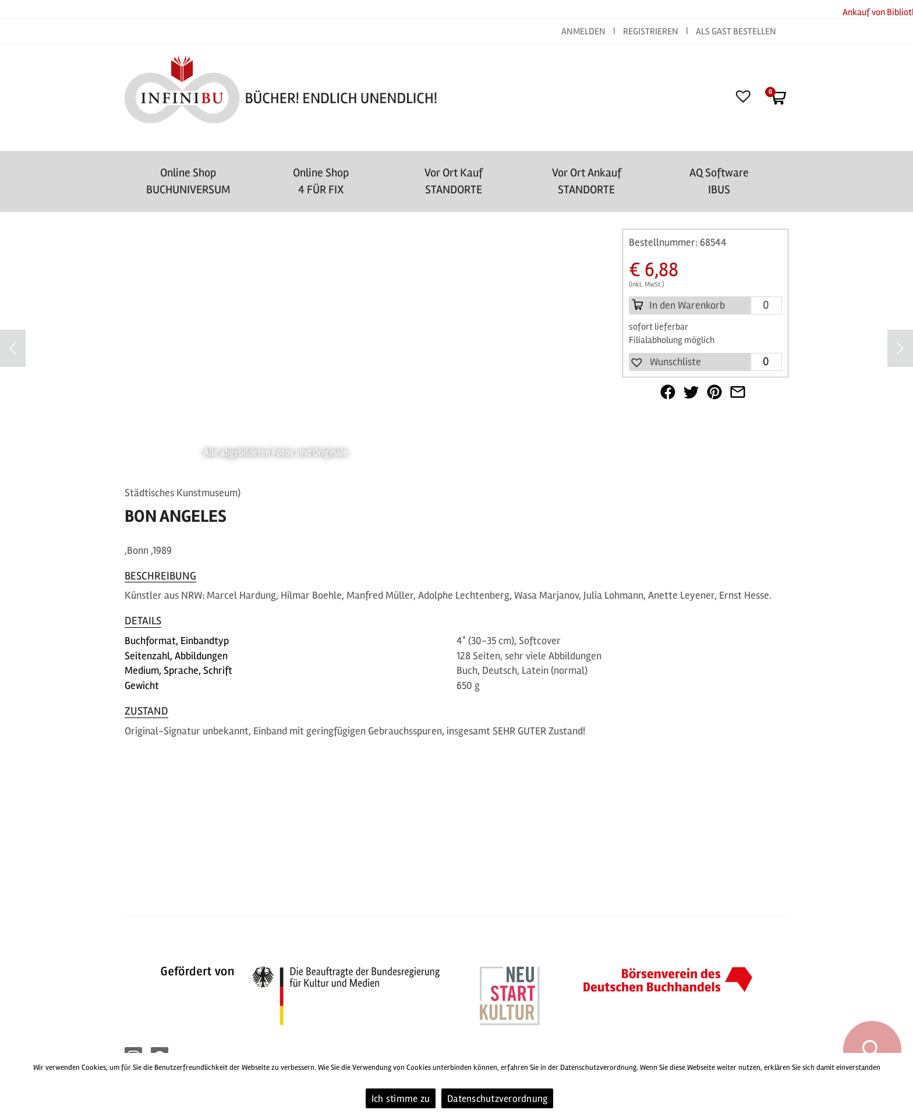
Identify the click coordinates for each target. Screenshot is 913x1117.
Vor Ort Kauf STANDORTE (453, 181)
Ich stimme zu (400, 1099)
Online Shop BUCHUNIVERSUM (188, 181)
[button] (665, 362)
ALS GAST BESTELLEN (736, 31)
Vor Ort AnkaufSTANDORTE (586, 181)
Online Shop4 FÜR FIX (321, 181)
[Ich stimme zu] (898, 1085)
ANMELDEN (584, 31)
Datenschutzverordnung (497, 1099)
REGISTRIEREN (650, 31)
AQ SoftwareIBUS (719, 181)
